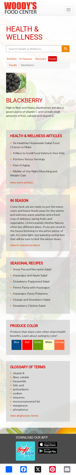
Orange (59, 342)
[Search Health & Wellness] (34, 48)
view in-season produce (25, 245)
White (48, 342)
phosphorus (20, 409)
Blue (16, 342)
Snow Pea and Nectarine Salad (32, 269)
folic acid (18, 385)
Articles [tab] (12, 58)
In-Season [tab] (25, 58)
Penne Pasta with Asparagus (31, 287)
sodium (17, 393)
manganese (20, 405)
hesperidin (19, 381)
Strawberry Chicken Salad (29, 305)
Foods (13, 65)
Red (27, 342)
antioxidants (21, 389)
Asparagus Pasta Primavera (30, 293)
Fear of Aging (21, 165)
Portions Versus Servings (29, 159)
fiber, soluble (21, 377)
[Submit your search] (66, 48)
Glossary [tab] (40, 58)
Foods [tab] (52, 58)
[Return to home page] (38, 8)
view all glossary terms (24, 415)
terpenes (19, 397)
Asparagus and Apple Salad (30, 275)
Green (38, 342)
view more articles (21, 182)
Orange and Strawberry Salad (31, 299)
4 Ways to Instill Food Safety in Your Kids (39, 153)
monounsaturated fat (26, 401)
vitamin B (19, 373)
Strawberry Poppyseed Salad (31, 281)
